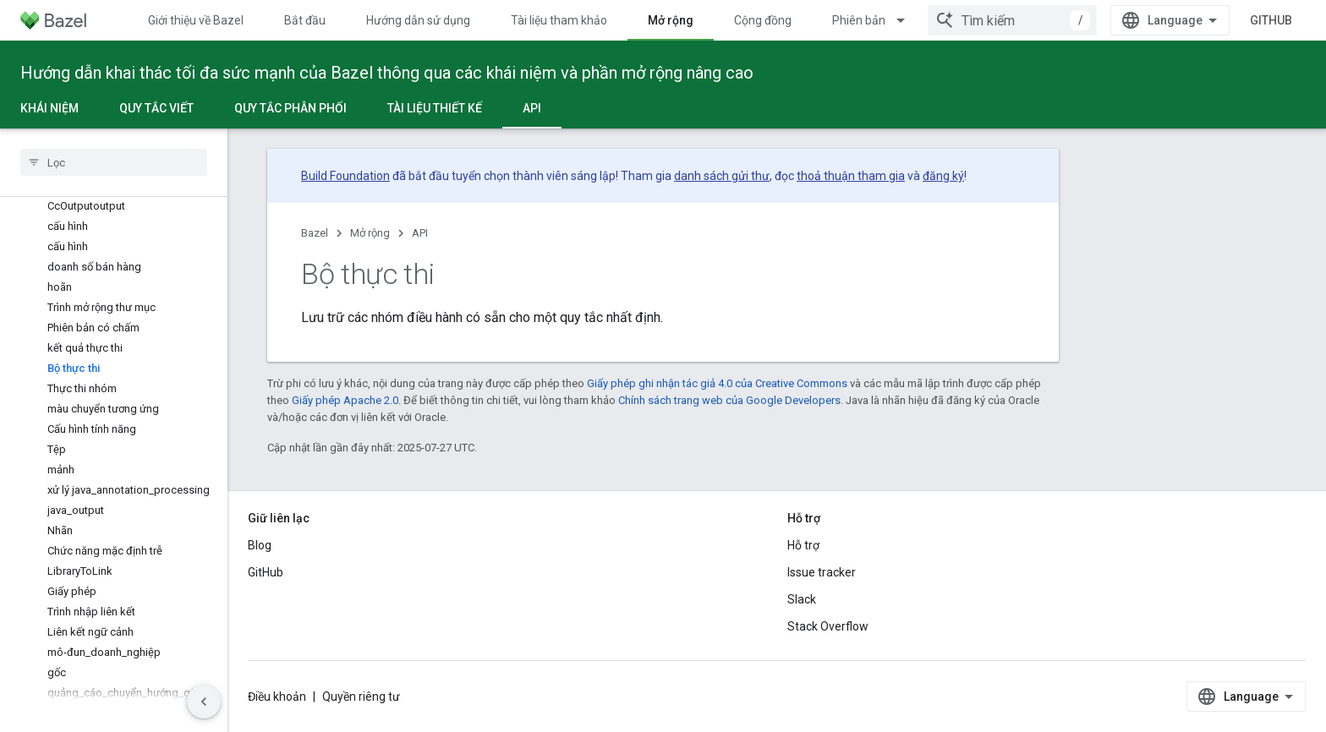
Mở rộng (370, 233)
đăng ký (943, 176)
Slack (801, 599)
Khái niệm (49, 108)
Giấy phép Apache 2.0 (345, 400)
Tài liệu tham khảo (559, 20)
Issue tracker (821, 572)
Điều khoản (277, 696)
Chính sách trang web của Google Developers (729, 400)
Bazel (314, 233)
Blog (259, 545)
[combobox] (1012, 20)
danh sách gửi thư (722, 176)
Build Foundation (345, 176)
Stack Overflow (827, 626)
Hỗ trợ (803, 545)
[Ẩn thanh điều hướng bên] (204, 701)
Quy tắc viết (156, 108)
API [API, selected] (532, 108)
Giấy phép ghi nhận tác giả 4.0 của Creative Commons (717, 383)
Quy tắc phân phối (290, 108)
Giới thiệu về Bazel (196, 20)
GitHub (1271, 20)
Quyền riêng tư (361, 696)
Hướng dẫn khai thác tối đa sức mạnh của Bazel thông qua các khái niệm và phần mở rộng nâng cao (386, 73)
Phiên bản (858, 20)
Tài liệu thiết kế (434, 108)
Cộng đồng (763, 20)
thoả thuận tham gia (851, 176)
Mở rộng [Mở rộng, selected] (670, 20)
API (420, 233)
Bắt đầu (305, 20)
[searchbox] (113, 162)
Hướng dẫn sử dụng (418, 20)
